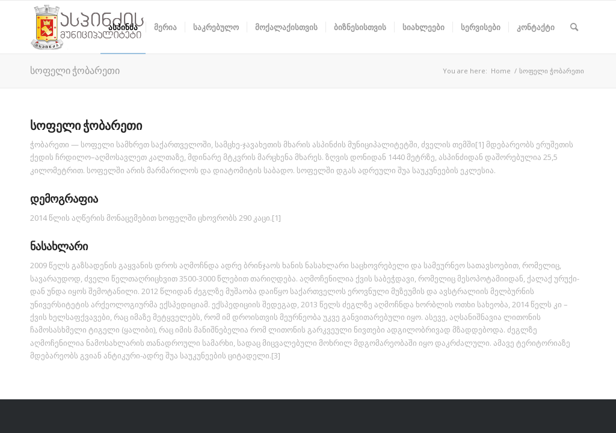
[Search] (574, 27)
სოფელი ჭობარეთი (75, 70)
